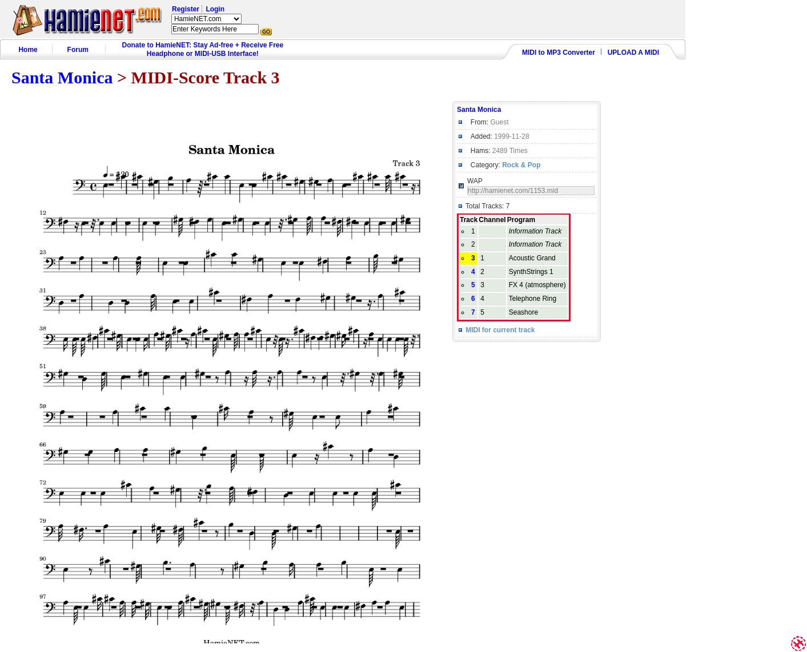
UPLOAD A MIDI (633, 53)
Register (185, 9)
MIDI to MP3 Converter (558, 53)
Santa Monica (62, 77)
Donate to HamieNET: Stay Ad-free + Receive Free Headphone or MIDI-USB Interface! (203, 49)
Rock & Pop (521, 165)
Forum (78, 50)
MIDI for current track (500, 330)
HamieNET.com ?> (206, 19)
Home (27, 50)
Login (215, 9)
